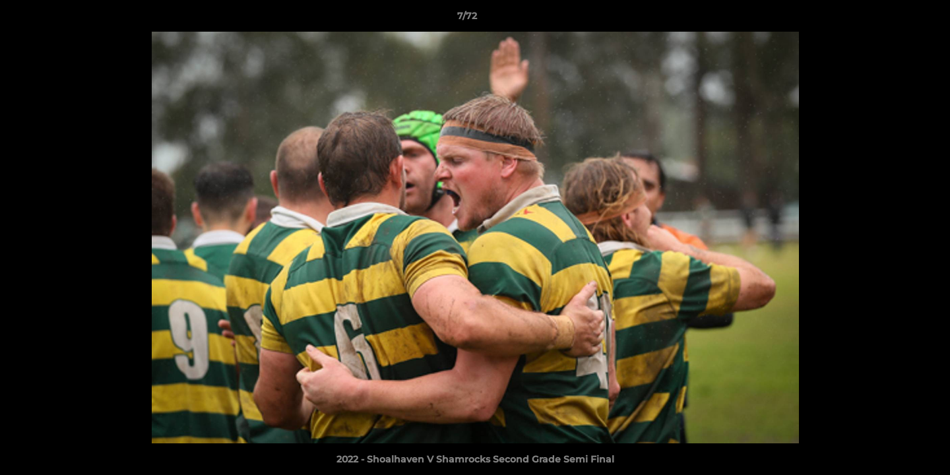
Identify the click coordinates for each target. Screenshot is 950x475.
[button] (894, 19)
